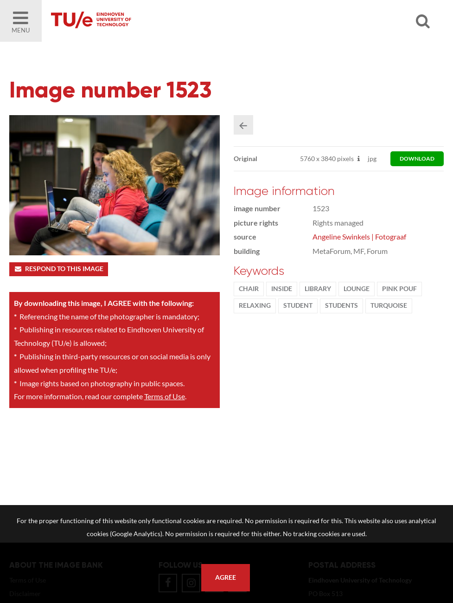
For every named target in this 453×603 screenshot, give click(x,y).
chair (249, 288)
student (298, 305)
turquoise (388, 305)
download (417, 158)
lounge (357, 288)
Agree (225, 577)
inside (281, 288)
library (318, 288)
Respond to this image (58, 268)
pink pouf (399, 288)
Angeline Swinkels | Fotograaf (359, 236)
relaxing (255, 305)
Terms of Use (164, 396)
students (341, 305)
